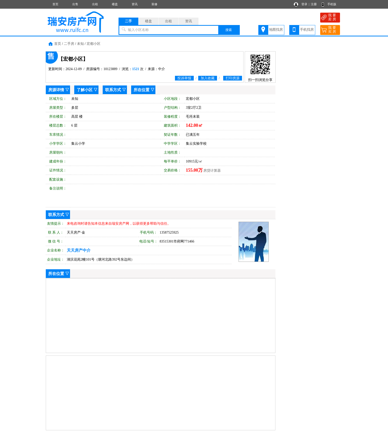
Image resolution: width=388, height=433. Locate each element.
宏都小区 (93, 44)
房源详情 (56, 90)
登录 (304, 4)
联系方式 (113, 90)
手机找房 (307, 29)
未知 (80, 44)
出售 (75, 4)
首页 (55, 4)
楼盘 (115, 4)
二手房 (69, 44)
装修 (154, 4)
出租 (95, 4)
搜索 (228, 30)
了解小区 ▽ (87, 90)
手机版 (331, 4)
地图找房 (276, 29)
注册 (314, 4)
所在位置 (141, 90)
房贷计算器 (212, 170)
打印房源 (233, 78)
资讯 (135, 4)
